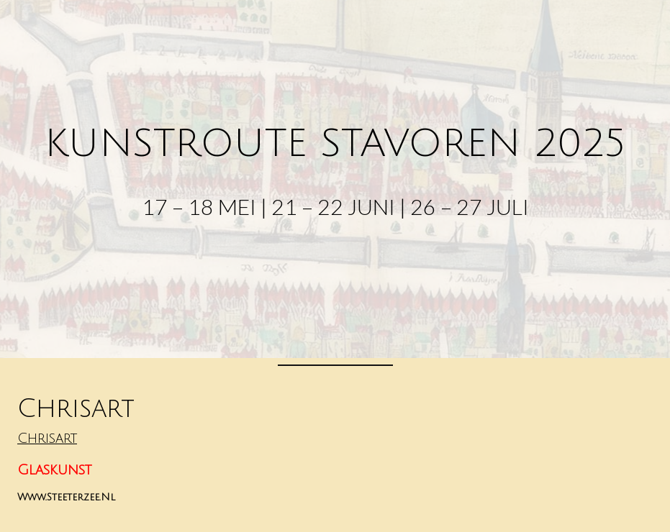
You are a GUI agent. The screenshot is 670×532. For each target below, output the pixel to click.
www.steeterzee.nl (66, 497)
